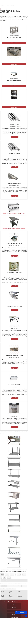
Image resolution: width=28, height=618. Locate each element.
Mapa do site (14, 614)
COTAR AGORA (14, 42)
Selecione (2, 574)
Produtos (14, 610)
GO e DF (5, 577)
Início (14, 604)
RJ (5, 574)
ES (10, 574)
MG (8, 574)
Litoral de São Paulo (12, 588)
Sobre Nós (14, 607)
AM (7, 577)
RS (20, 574)
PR (15, 574)
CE (1, 577)
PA (10, 577)
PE (22, 574)
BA (25, 574)
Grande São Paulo (4, 588)
